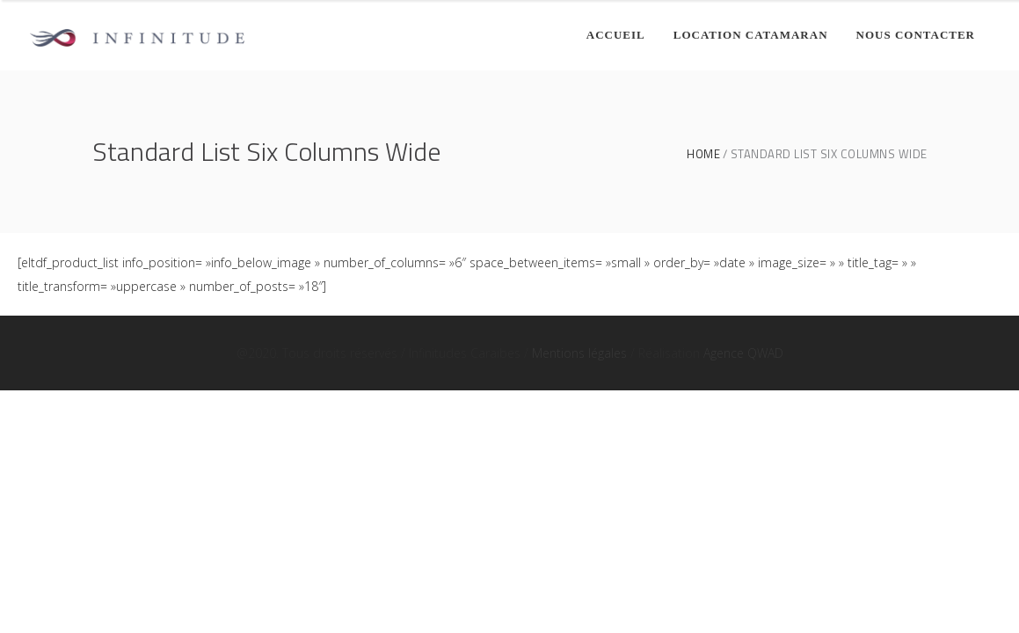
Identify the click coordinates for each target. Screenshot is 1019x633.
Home (703, 154)
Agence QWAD (743, 353)
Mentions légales (579, 353)
